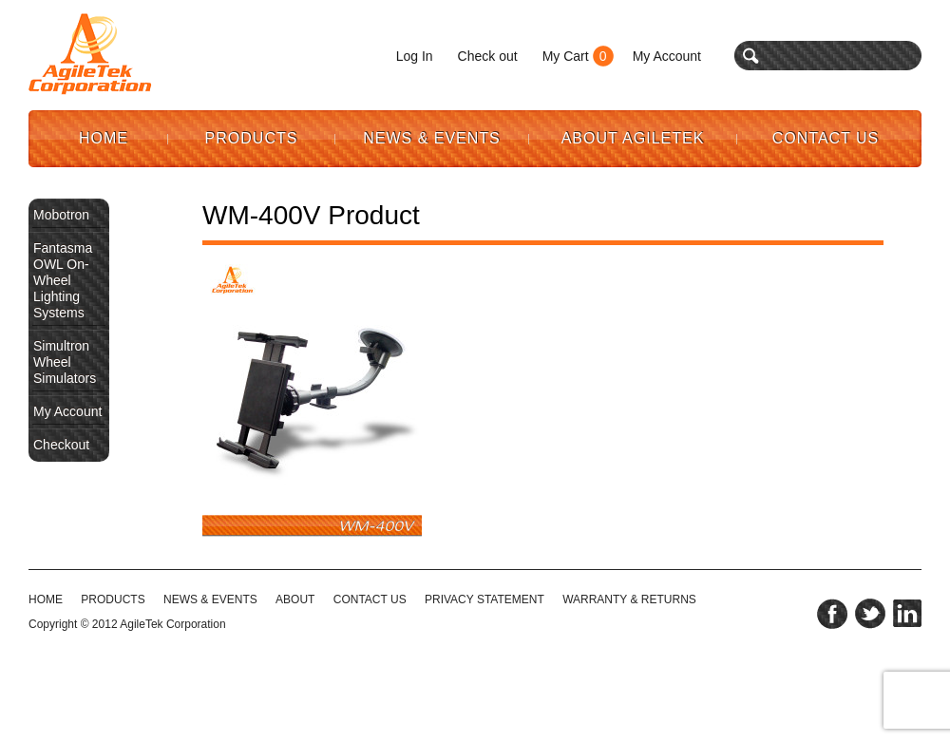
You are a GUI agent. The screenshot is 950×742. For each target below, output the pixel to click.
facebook (832, 614)
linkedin (907, 614)
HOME (45, 599)
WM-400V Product (311, 215)
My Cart (565, 56)
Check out (488, 56)
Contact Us (826, 138)
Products (251, 138)
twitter (870, 614)
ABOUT (295, 599)
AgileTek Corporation (172, 624)
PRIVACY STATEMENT (484, 599)
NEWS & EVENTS (210, 599)
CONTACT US (370, 599)
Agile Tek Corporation (90, 54)
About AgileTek (633, 138)
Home (103, 138)
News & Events (432, 138)
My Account (667, 56)
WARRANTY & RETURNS (629, 599)
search (751, 56)
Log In (414, 56)
